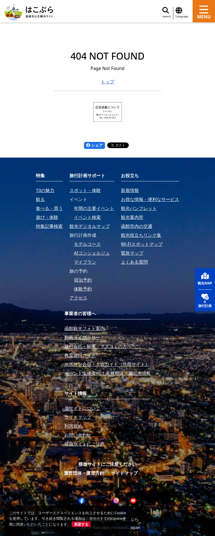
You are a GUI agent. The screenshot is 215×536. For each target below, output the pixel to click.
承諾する (81, 524)
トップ (107, 82)
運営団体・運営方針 (84, 473)
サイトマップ (124, 473)
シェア (94, 145)
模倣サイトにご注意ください (107, 464)
